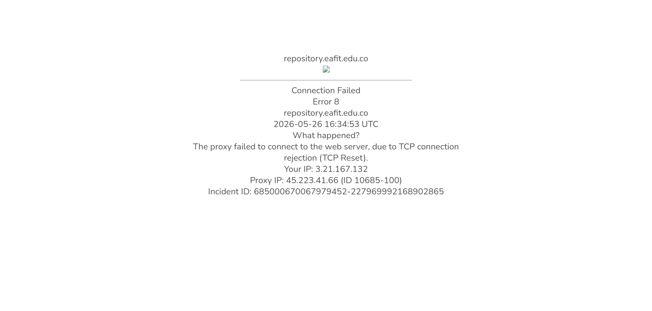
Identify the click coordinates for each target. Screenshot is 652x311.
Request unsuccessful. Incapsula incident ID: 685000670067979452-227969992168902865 (326, 155)
